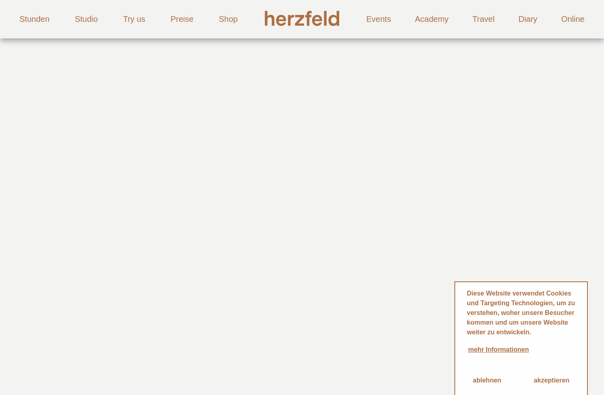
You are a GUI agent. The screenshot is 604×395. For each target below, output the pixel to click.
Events (378, 19)
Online (573, 19)
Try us (134, 19)
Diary (527, 19)
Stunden (34, 19)
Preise (182, 19)
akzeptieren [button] (551, 380)
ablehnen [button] (487, 380)
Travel (484, 19)
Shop (228, 19)
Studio (86, 19)
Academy (431, 19)
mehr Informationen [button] (498, 349)
